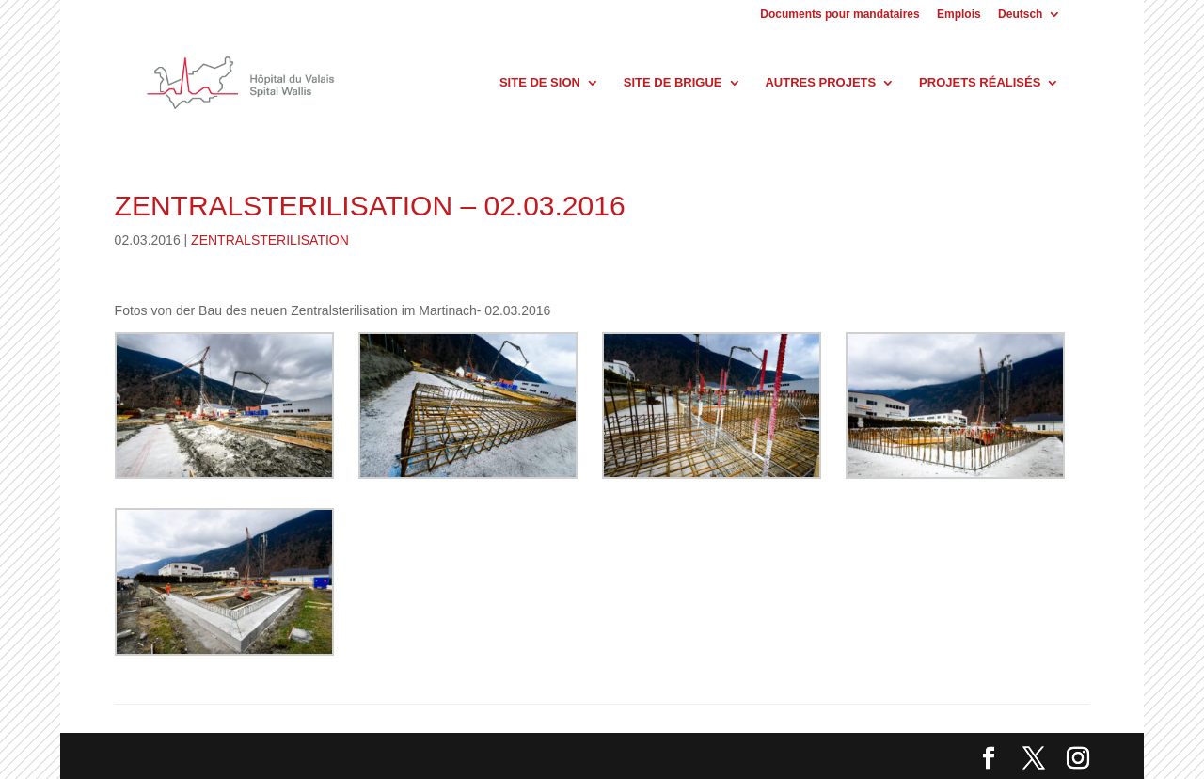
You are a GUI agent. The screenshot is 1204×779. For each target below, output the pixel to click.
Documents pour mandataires (839, 14)
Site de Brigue (673, 82)
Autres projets (820, 82)
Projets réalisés (979, 82)
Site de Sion (539, 82)
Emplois (959, 14)
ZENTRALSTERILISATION (270, 239)
